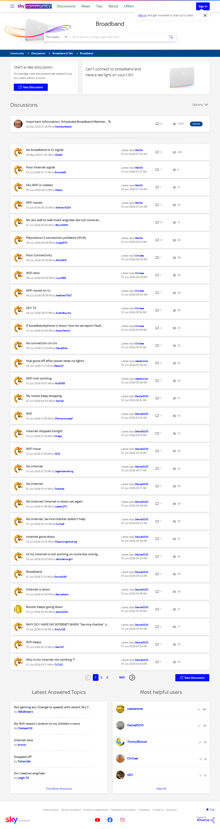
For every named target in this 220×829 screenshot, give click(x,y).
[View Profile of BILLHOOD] (62, 225)
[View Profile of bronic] (22, 744)
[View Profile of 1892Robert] (25, 711)
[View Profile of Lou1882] (61, 278)
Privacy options (50, 810)
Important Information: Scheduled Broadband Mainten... (67, 122)
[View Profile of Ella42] (58, 154)
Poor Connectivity (39, 255)
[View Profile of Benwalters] (62, 594)
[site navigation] (12, 6)
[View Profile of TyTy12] (59, 664)
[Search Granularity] (57, 37)
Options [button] (197, 104)
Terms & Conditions (71, 810)
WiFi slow (33, 273)
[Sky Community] (35, 6)
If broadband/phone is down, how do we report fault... (64, 326)
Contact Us (158, 810)
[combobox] (117, 37)
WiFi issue (33, 449)
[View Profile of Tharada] (59, 488)
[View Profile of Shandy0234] (63, 207)
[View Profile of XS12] (57, 453)
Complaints (144, 810)
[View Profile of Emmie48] (60, 172)
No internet (34, 466)
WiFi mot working (39, 378)
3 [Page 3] (107, 677)
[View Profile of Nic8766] (60, 383)
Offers (129, 6)
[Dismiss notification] (205, 15)
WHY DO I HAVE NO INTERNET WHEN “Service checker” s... (67, 624)
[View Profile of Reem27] (59, 365)
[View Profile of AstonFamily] (63, 330)
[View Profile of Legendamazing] (64, 471)
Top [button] (212, 809)
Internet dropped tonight (44, 431)
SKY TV (31, 308)
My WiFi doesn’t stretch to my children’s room (47, 724)
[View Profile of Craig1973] (61, 242)
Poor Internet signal (40, 167)
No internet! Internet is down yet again (54, 501)
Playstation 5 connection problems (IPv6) (56, 238)
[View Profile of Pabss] (58, 190)
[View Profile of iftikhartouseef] (64, 418)
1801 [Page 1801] (122, 677)
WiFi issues (34, 203)
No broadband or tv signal (44, 150)
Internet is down (38, 589)
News (85, 6)
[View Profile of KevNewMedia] (63, 126)
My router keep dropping (44, 396)
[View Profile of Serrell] (60, 400)
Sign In (203, 6)
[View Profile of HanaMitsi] (62, 348)
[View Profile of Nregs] (58, 436)
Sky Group (172, 810)
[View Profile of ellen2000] (62, 612)
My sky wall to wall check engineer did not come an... (63, 220)
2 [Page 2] (101, 677)
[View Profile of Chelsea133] (25, 728)
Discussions (66, 6)
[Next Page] (132, 677)
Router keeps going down (44, 607)
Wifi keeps (33, 642)
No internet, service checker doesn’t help (55, 519)
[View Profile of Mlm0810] (61, 260)
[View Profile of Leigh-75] (23, 778)
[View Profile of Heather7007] (64, 295)
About (113, 6)
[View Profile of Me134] (139, 150)
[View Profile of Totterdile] (24, 761)
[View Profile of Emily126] (60, 629)
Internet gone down (40, 537)
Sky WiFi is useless (39, 185)
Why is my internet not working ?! (50, 660)
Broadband (110, 23)
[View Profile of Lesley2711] (61, 506)
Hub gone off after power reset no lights (55, 361)
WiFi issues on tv (38, 290)
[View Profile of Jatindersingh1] (64, 559)
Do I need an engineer (29, 773)
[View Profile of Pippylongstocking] (66, 541)
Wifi (29, 414)
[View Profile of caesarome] (141, 361)
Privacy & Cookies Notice (96, 810)
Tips (99, 6)
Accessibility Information (123, 810)
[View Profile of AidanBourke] (63, 313)
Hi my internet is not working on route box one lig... (63, 554)
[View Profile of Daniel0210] (141, 396)
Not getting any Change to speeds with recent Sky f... (52, 707)
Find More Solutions (59, 788)
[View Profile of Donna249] (60, 576)
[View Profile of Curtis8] (60, 524)
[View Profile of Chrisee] (139, 255)
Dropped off (22, 757)
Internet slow (23, 740)
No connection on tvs (41, 343)
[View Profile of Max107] (59, 647)
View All (161, 788)
